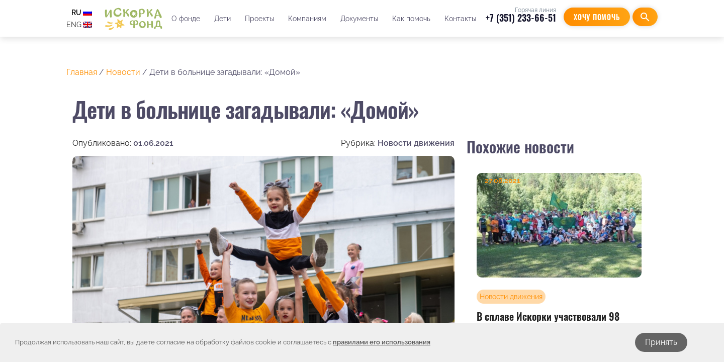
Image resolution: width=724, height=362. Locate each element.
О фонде (185, 19)
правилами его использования (381, 342)
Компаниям (307, 19)
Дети (222, 19)
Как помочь (411, 19)
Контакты (460, 19)
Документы (359, 19)
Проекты (259, 19)
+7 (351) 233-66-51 (521, 17)
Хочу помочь (597, 17)
